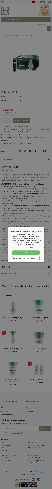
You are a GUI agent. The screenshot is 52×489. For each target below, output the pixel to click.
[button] (26, 248)
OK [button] (25, 252)
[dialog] (26, 244)
